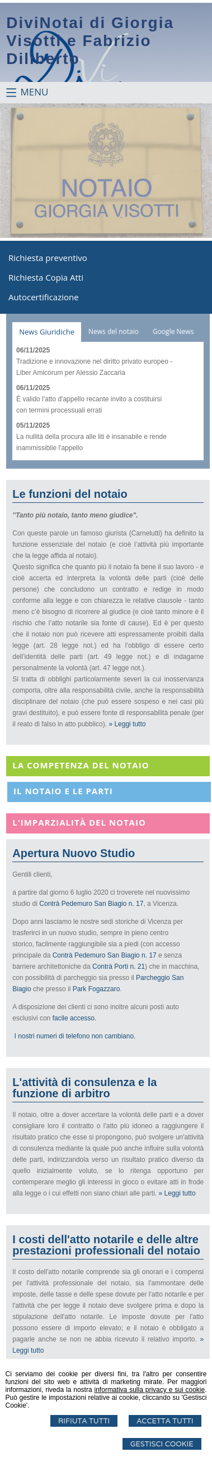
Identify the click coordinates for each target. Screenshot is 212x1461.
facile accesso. (75, 1018)
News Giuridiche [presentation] (46, 332)
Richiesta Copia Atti (45, 277)
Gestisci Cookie (162, 1444)
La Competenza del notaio (80, 765)
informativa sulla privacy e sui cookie (150, 1390)
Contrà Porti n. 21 (118, 966)
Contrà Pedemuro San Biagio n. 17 (91, 904)
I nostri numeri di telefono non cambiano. (75, 1036)
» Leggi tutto (127, 724)
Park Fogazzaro (96, 989)
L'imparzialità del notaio (79, 822)
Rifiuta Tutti (84, 1421)
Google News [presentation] (173, 331)
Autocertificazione (43, 297)
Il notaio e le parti (63, 790)
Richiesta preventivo (47, 257)
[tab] (46, 332)
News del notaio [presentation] (113, 331)
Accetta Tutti (164, 1421)
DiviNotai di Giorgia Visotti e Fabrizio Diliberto (90, 40)
